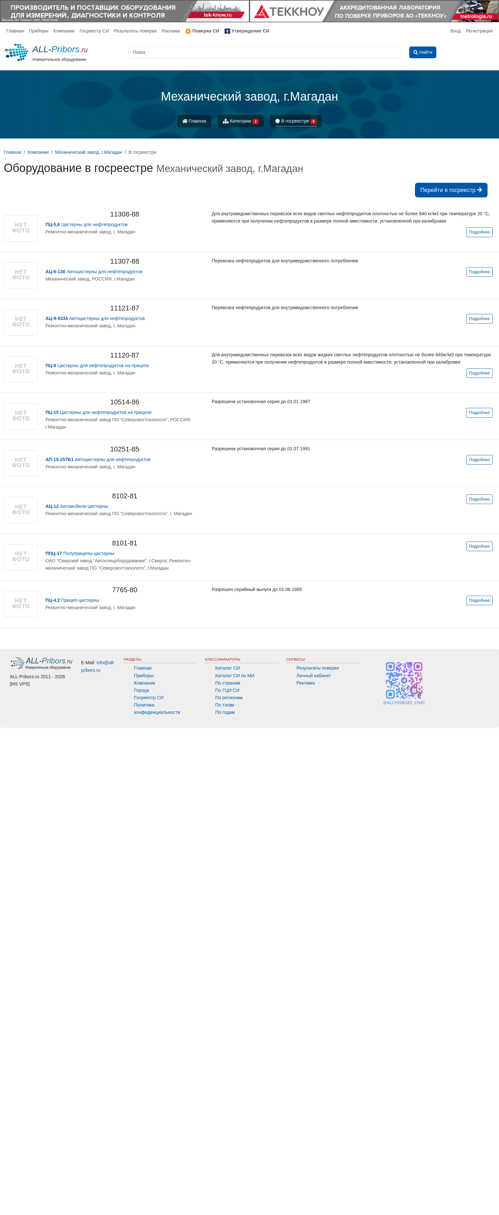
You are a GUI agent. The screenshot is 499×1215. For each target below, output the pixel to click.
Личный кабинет (314, 1163)
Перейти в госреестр (451, 190)
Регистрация (479, 30)
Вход (455, 30)
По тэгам (224, 1192)
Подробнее (479, 232)
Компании (63, 30)
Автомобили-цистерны (77, 506)
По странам (227, 1170)
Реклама (171, 30)
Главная (15, 30)
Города (141, 1178)
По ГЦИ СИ (227, 1178)
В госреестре (296, 121)
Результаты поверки (135, 30)
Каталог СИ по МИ (234, 1163)
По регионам (228, 1185)
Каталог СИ (227, 1155)
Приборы (38, 30)
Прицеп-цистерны (72, 600)
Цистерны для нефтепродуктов (87, 224)
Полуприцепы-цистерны (80, 553)
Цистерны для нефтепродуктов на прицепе (97, 365)
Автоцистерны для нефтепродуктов (94, 271)
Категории (241, 121)
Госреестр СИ (94, 30)
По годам (225, 1200)
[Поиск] (265, 52)
